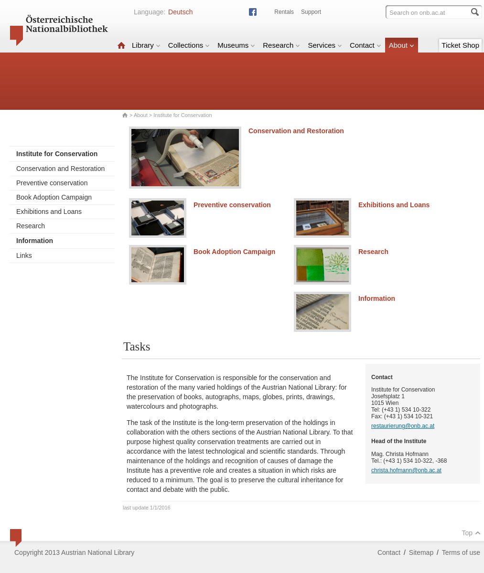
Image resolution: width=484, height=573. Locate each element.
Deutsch (180, 12)
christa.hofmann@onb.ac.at (406, 470)
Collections (189, 45)
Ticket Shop (460, 45)
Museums (236, 45)
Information (376, 298)
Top (471, 533)
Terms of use (461, 552)
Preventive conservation (51, 183)
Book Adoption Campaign (54, 197)
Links (24, 255)
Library (146, 45)
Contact (365, 45)
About (401, 45)
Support (311, 12)
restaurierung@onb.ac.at (402, 426)
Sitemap (421, 552)
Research (281, 45)
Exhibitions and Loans (49, 211)
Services (325, 45)
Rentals (284, 12)
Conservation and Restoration (60, 168)
